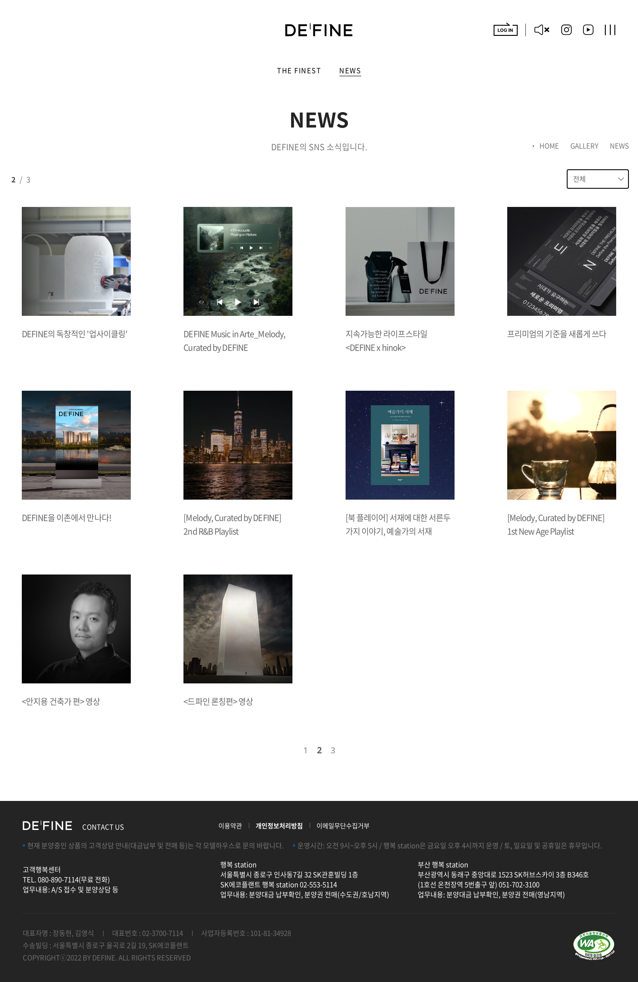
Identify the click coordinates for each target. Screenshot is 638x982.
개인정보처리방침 (279, 825)
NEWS (350, 71)
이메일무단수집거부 (343, 825)
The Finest (299, 71)
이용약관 (230, 825)
